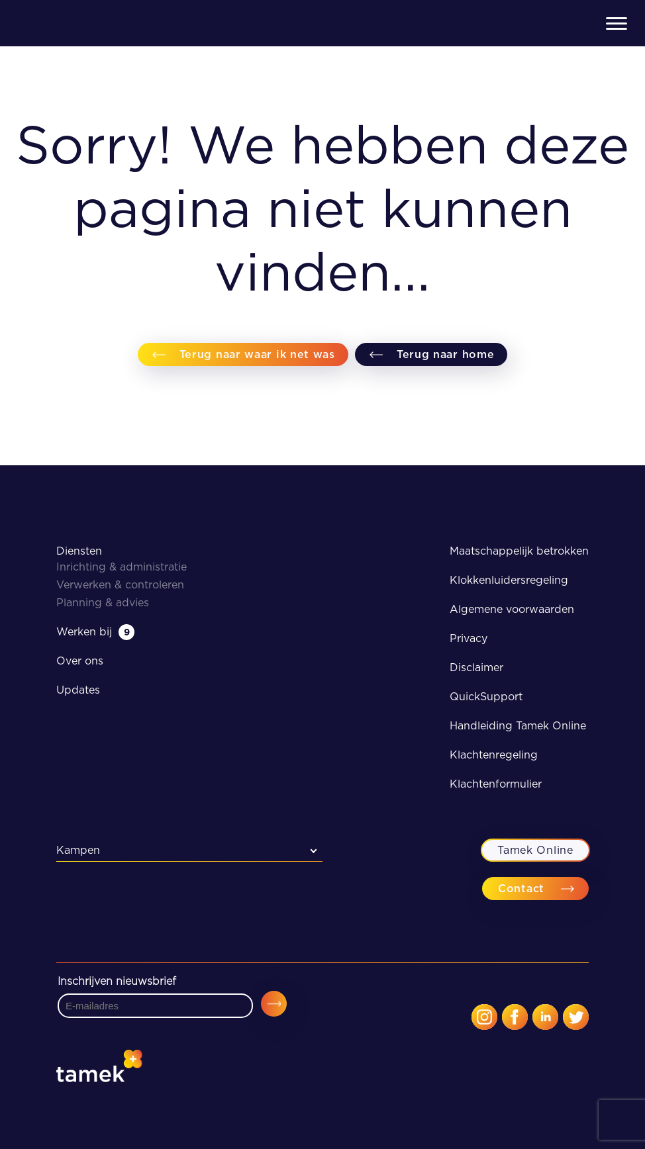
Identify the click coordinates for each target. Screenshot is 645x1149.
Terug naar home (446, 354)
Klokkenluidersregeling (509, 580)
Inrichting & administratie (121, 567)
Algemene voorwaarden (512, 609)
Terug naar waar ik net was (257, 354)
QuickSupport (486, 696)
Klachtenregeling (494, 755)
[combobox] (189, 850)
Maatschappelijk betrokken (519, 551)
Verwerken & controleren (120, 584)
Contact (521, 888)
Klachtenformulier (496, 784)
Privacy (468, 638)
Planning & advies (102, 602)
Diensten (79, 551)
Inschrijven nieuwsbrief (117, 981)
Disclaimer (476, 667)
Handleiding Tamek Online (518, 725)
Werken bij (95, 631)
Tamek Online (535, 850)
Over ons (79, 661)
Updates (78, 690)
